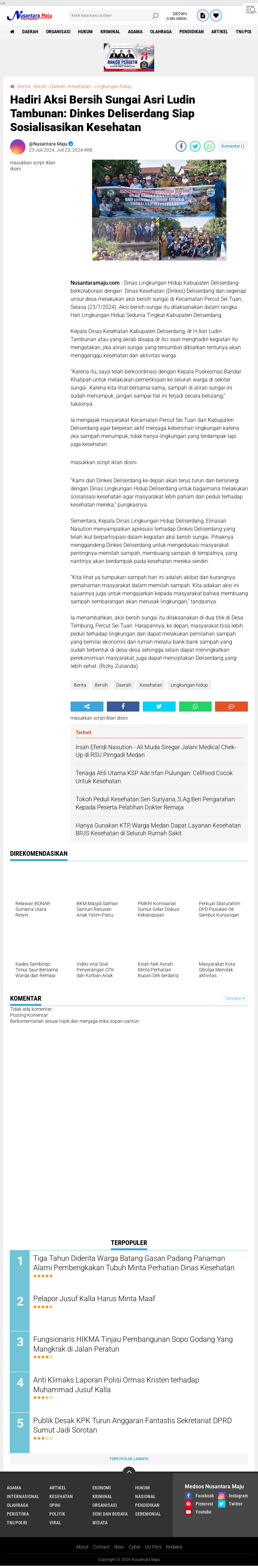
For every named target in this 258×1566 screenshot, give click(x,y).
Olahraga (161, 31)
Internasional (23, 1496)
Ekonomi (101, 1488)
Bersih (40, 86)
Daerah (30, 31)
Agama (135, 31)
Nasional (145, 1496)
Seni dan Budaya (110, 1514)
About (82, 1547)
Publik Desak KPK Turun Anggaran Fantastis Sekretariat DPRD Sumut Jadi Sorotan (133, 1426)
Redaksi (174, 1547)
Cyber (135, 1547)
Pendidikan (192, 31)
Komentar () (233, 146)
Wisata (100, 1523)
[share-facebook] (181, 146)
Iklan (119, 1547)
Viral (55, 1523)
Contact (101, 1547)
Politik (57, 1514)
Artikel (220, 31)
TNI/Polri (17, 1523)
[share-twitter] (195, 146)
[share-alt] (87, 706)
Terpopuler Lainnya (129, 1459)
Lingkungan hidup (113, 86)
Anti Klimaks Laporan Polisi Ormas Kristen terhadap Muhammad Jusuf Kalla (117, 1385)
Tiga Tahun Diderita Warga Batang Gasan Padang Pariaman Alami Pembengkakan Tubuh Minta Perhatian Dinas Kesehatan (134, 1263)
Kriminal (111, 31)
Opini (54, 1505)
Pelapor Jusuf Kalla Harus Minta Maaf (95, 1299)
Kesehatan (80, 86)
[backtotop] (129, 1473)
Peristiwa (18, 1514)
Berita (24, 86)
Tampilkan (235, 998)
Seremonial (148, 1514)
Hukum (85, 31)
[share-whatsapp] (209, 146)
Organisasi (58, 31)
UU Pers (153, 1547)
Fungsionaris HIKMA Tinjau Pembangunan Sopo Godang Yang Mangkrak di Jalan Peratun (133, 1344)
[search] (114, 15)
